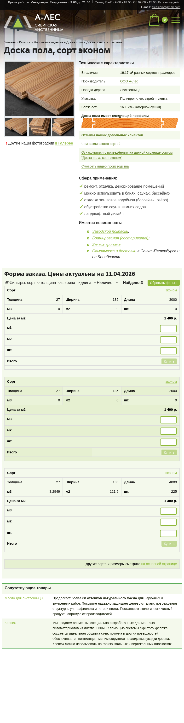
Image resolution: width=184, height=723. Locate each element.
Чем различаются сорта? (101, 144)
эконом (171, 290)
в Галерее (64, 143)
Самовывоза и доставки (114, 251)
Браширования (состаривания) (120, 238)
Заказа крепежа (106, 245)
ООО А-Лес (129, 81)
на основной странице (159, 564)
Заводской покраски (110, 231)
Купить (169, 361)
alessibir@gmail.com (166, 7)
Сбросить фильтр (163, 283)
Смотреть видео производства (105, 166)
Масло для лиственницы (24, 598)
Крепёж (10, 623)
